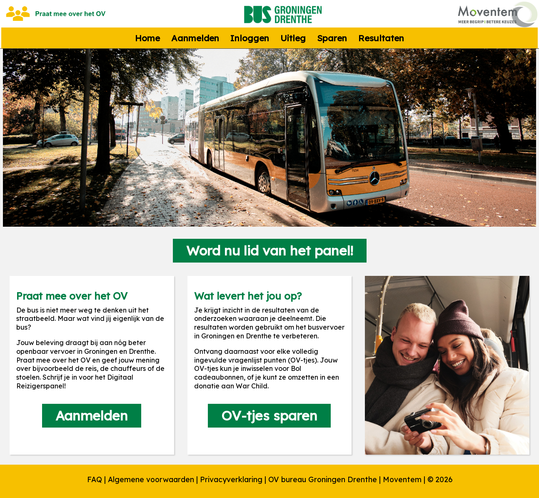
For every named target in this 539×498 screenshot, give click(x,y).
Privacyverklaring (231, 479)
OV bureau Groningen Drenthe (322, 479)
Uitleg (293, 38)
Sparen (332, 38)
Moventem (402, 479)
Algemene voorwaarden (151, 479)
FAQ (94, 479)
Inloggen (249, 38)
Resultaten (381, 38)
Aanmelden (195, 38)
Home (147, 38)
